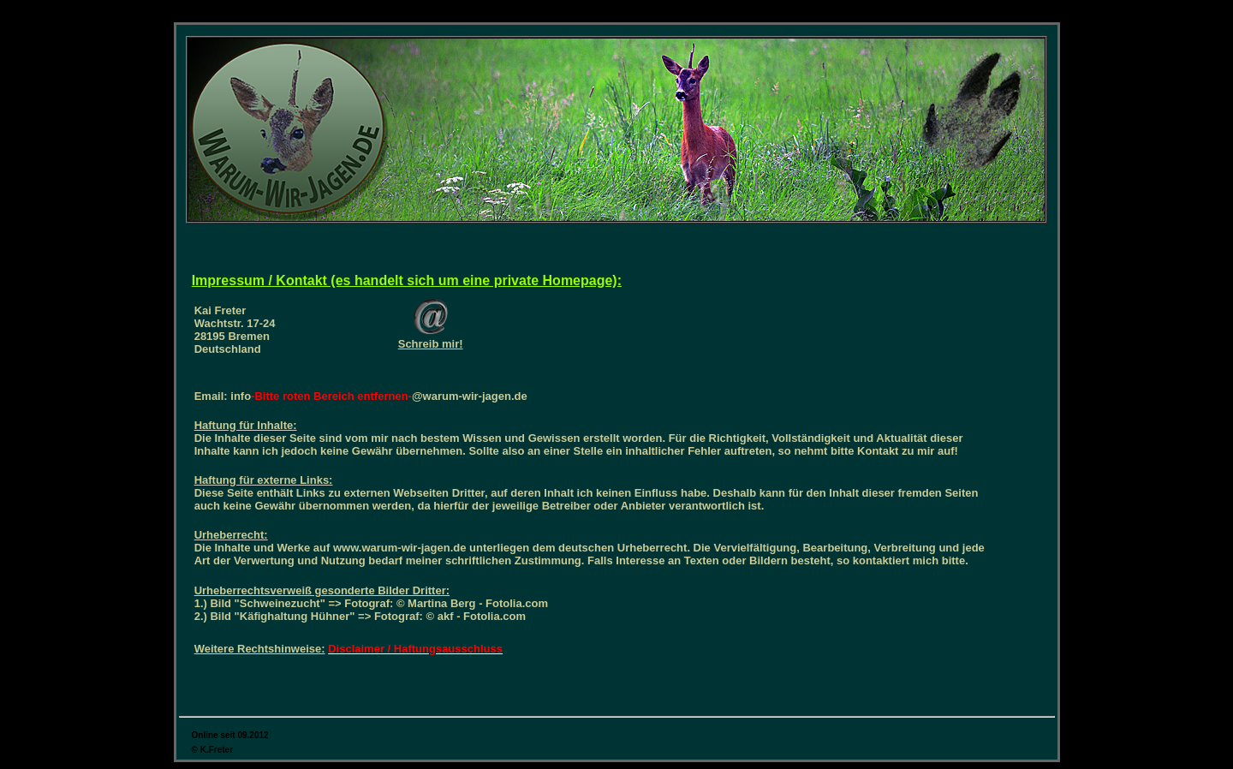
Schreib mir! (430, 343)
